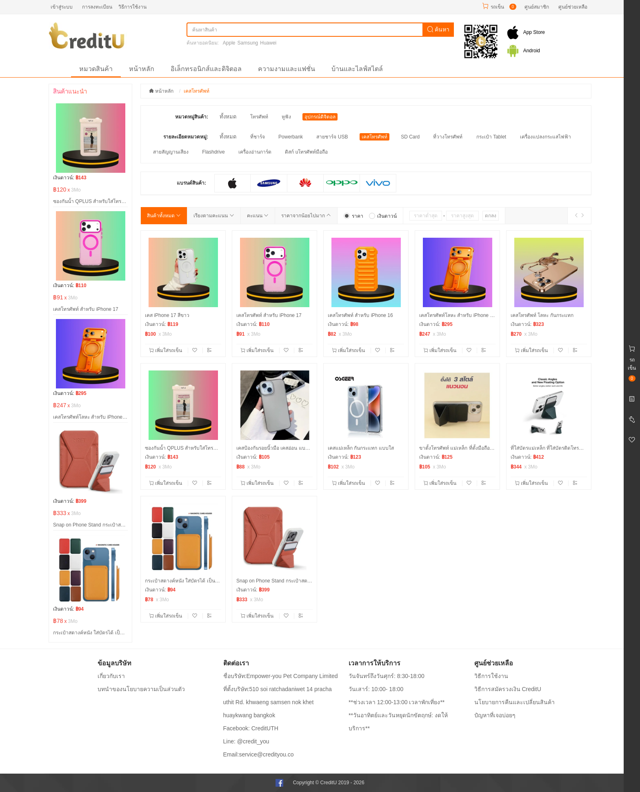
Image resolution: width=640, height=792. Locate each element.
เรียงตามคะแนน (213, 216)
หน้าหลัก (141, 68)
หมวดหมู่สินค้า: (191, 117)
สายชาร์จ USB (332, 137)
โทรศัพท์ (259, 117)
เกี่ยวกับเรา (111, 676)
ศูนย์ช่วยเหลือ (572, 7)
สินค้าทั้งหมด (164, 216)
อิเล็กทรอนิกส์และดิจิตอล (206, 68)
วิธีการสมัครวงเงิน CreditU (507, 689)
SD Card (410, 137)
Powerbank (290, 137)
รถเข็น (497, 7)
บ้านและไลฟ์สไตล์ (357, 68)
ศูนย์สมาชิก (536, 7)
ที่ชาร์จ (257, 137)
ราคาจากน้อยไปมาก (306, 216)
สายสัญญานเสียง (171, 152)
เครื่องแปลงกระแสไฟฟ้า (545, 137)
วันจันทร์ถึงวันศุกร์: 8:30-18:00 (386, 676)
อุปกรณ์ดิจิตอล (320, 117)
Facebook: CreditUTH (250, 728)
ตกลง (490, 216)
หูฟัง (286, 117)
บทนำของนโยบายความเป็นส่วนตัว (141, 689)
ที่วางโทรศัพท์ (447, 137)
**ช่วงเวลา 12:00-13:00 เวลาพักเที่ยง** (396, 702)
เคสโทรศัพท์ (374, 137)
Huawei (268, 43)
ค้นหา (438, 29)
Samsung (248, 43)
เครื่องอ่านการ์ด (254, 152)
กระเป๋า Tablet (491, 137)
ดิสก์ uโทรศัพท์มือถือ (306, 152)
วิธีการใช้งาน (132, 7)
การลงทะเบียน (97, 7)
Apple (229, 43)
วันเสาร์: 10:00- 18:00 (376, 689)
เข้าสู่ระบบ (62, 7)
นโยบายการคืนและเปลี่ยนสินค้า (514, 702)
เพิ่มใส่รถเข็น (166, 350)
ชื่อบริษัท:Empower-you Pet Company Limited (280, 676)
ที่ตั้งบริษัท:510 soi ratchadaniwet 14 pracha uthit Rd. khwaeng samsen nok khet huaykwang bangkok (277, 702)
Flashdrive (213, 152)
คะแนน (258, 216)
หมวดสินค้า (96, 68)
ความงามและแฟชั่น (286, 68)
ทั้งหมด (228, 117)
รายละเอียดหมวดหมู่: (185, 137)
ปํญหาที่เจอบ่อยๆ (495, 715)
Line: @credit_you (246, 741)
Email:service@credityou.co (258, 754)
